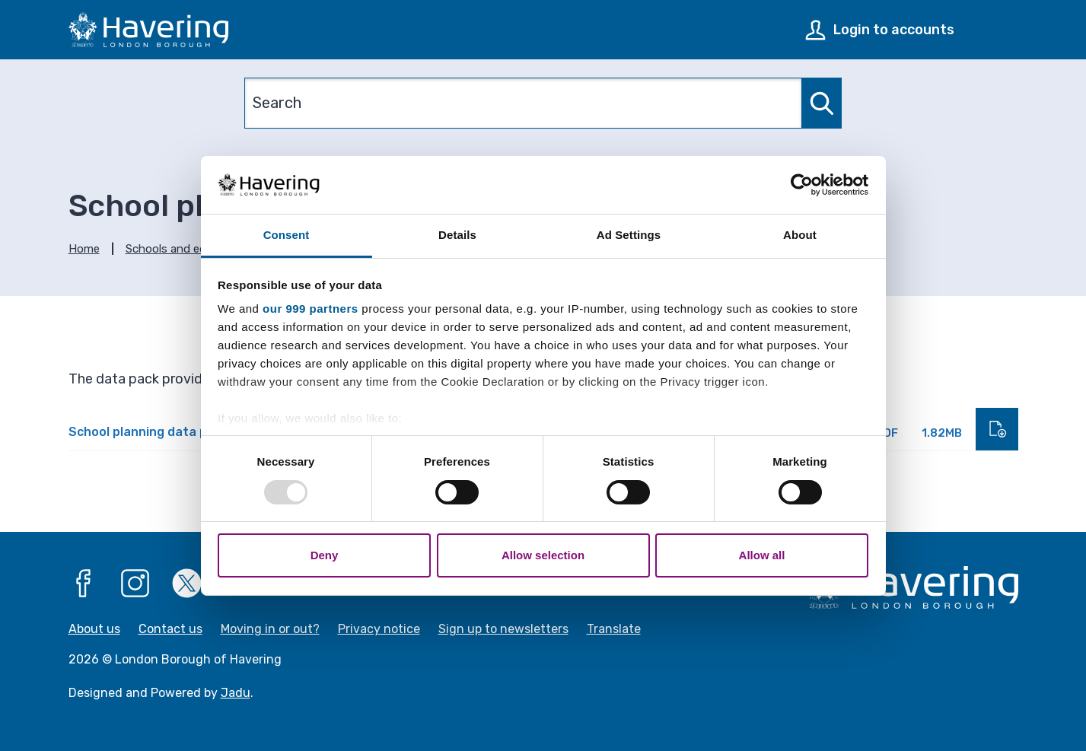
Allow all (762, 555)
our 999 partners (310, 308)
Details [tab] (457, 234)
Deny (325, 555)
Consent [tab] (286, 234)
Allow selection (543, 555)
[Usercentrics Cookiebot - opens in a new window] (801, 184)
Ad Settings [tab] (629, 234)
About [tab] (800, 234)
